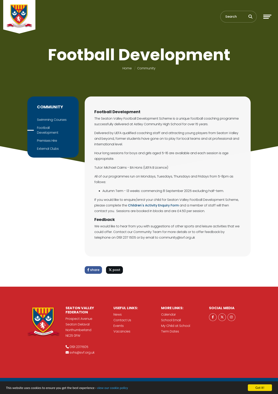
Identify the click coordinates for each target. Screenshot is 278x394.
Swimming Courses (51, 119)
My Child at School (175, 325)
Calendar (168, 314)
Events (118, 325)
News (117, 314)
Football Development (47, 130)
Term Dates (170, 331)
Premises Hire (47, 140)
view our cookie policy (112, 388)
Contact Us (122, 320)
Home (127, 68)
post (114, 270)
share (94, 270)
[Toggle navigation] (267, 16)
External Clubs (48, 148)
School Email (171, 320)
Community (146, 68)
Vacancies (121, 331)
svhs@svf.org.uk (82, 352)
